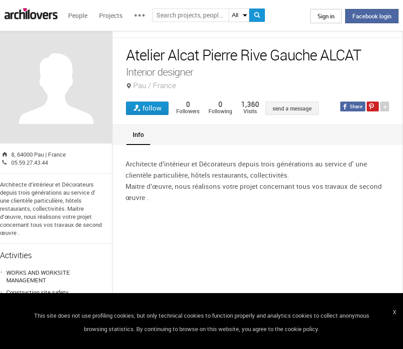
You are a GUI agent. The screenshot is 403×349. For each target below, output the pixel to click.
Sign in (325, 16)
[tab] (138, 134)
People (77, 15)
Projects (110, 15)
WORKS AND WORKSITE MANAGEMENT (38, 276)
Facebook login (371, 16)
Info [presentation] (138, 134)
